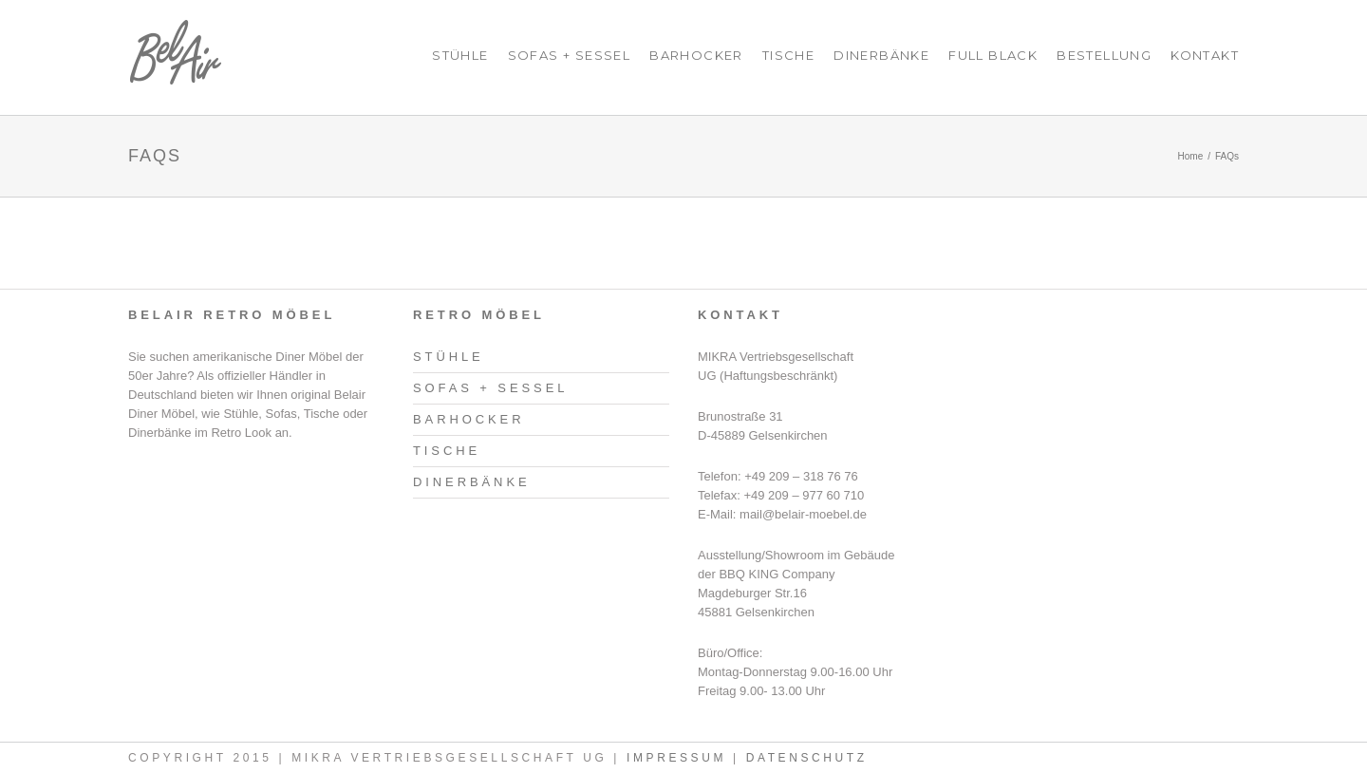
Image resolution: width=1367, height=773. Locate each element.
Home (1191, 156)
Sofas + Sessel (569, 55)
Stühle (460, 55)
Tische (788, 55)
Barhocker (696, 55)
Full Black (993, 55)
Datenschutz (807, 757)
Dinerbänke (881, 55)
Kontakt (1204, 55)
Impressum (676, 757)
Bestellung (1104, 55)
